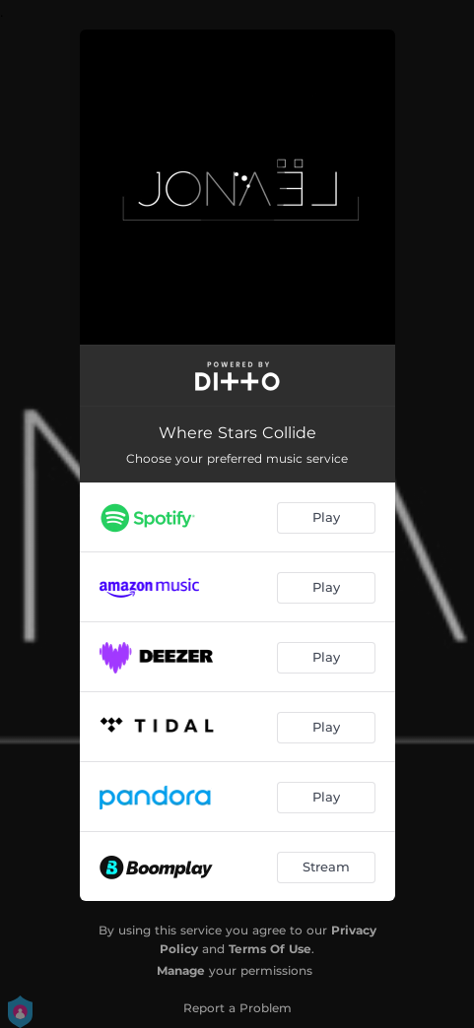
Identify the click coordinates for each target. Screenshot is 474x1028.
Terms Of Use (270, 948)
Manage (181, 970)
